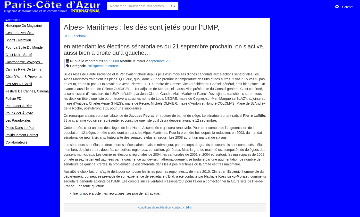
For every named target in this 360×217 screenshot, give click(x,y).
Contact (346, 6)
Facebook (79, 36)
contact (177, 207)
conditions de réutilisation (154, 207)
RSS (67, 36)
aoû (107, 61)
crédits (187, 207)
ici (80, 193)
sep (157, 61)
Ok (173, 6)
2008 (115, 61)
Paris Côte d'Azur (52, 6)
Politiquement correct (103, 66)
